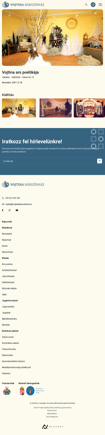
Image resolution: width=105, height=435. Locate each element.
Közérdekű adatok (10, 343)
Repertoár (6, 240)
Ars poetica (7, 264)
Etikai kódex (7, 355)
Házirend (6, 373)
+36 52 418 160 (11, 198)
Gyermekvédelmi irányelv (13, 361)
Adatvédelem (52, 413)
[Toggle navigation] (100, 4)
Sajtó (4, 294)
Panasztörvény (9, 349)
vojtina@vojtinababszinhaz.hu (17, 204)
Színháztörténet (9, 270)
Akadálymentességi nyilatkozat (16, 367)
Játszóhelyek (8, 276)
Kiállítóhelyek (8, 282)
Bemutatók (7, 233)
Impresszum (8, 337)
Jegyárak (6, 312)
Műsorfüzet (7, 252)
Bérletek (6, 325)
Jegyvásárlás (8, 306)
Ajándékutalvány (9, 318)
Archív (5, 246)
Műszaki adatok (9, 288)
